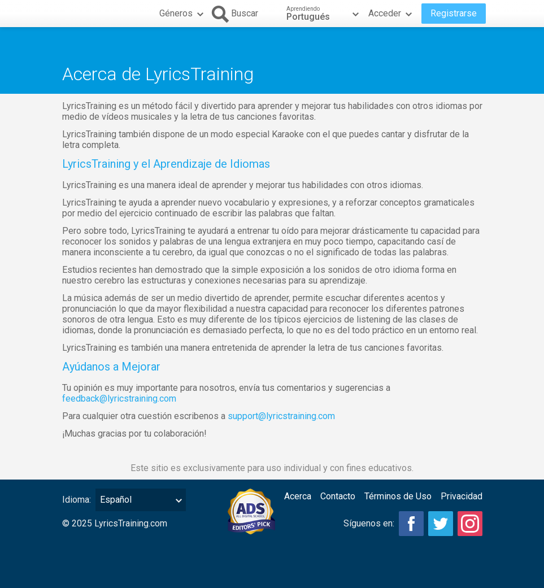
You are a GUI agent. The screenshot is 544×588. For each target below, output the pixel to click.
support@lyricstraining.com (281, 416)
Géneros (182, 13)
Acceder (391, 13)
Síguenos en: (368, 523)
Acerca (297, 496)
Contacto (337, 496)
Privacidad (461, 496)
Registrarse (453, 13)
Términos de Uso (398, 496)
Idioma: (76, 499)
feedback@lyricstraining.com (119, 398)
